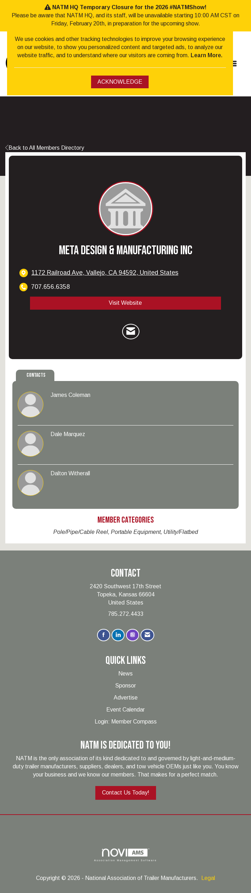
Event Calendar (125, 710)
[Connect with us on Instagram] (132, 635)
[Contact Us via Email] (147, 635)
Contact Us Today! (125, 793)
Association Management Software (125, 855)
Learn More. (206, 55)
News (125, 674)
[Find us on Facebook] (103, 635)
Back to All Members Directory (44, 148)
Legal (208, 878)
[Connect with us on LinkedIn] (118, 635)
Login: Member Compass (126, 722)
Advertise (126, 698)
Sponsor (125, 686)
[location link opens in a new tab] (104, 272)
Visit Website (125, 303)
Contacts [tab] (36, 375)
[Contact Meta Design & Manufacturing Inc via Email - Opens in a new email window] (130, 331)
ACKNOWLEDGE (119, 82)
